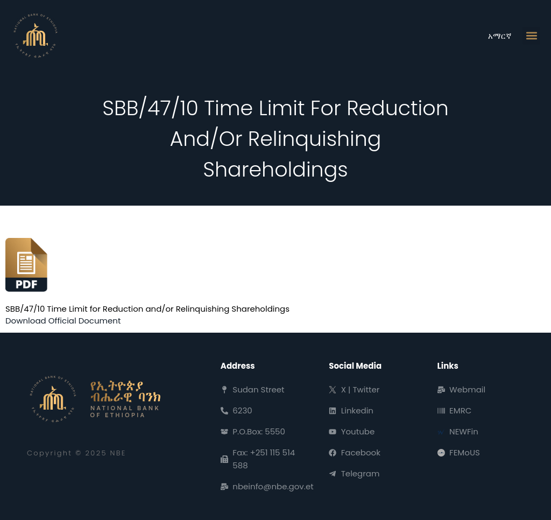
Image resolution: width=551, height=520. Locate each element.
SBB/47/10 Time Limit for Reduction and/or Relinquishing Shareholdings (147, 308)
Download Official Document (63, 320)
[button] (531, 36)
